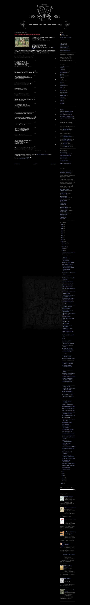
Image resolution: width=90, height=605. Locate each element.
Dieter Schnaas (63, 196)
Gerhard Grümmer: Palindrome (68, 458)
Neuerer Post (17, 163)
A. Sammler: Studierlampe (67, 281)
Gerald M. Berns (66, 129)
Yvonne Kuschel (63, 193)
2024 (62, 224)
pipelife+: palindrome (66, 254)
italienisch (62, 102)
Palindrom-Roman (64, 47)
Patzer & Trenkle (63, 190)
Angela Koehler (63, 217)
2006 (62, 483)
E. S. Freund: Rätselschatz (67, 284)
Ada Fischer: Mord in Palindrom (68, 463)
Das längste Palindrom (68, 496)
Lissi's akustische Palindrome (66, 114)
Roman (61, 88)
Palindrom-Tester (63, 152)
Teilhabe (61, 97)
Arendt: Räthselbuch (66, 308)
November (64, 244)
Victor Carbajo (66, 128)
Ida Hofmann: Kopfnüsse (67, 275)
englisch (61, 69)
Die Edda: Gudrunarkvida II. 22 (68, 415)
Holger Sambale (63, 215)
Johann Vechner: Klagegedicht (68, 398)
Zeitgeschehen (63, 85)
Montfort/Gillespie (66, 144)
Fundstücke (62, 80)
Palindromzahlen (63, 72)
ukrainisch (62, 103)
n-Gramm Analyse (63, 158)
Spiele (61, 100)
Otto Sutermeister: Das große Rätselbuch (27, 34)
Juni (63, 471)
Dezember (64, 243)
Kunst (61, 77)
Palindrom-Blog (63, 44)
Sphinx (63, 338)
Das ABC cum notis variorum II (68, 358)
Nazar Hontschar (63, 210)
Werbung (61, 84)
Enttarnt (61, 87)
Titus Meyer (65, 135)
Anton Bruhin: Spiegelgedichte (68, 435)
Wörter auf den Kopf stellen (65, 163)
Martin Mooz (65, 137)
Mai (63, 473)
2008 (62, 239)
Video (61, 82)
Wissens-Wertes (63, 75)
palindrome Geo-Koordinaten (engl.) (67, 118)
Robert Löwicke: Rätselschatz (68, 283)
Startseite (35, 163)
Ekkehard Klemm (63, 214)
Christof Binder (63, 211)
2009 (62, 237)
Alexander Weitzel (67, 140)
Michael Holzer (63, 203)
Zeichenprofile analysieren (65, 155)
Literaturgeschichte (23, 158)
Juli (63, 250)
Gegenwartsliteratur (64, 70)
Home (61, 50)
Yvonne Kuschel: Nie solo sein (68, 433)
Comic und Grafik (63, 92)
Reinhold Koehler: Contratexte (68, 465)
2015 (62, 226)
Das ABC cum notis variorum (68, 360)
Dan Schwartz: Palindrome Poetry (67, 116)
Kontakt (64, 50)
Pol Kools (65, 143)
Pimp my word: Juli (66, 469)
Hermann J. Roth (63, 197)
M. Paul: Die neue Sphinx (67, 286)
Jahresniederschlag (66, 467)
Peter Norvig (65, 130)
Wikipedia (62, 109)
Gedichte (61, 67)
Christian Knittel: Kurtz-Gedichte (68, 376)
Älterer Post (53, 163)
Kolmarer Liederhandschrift (67, 404)
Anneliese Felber (63, 213)
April (63, 475)
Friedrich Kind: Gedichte (67, 340)
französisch (62, 98)
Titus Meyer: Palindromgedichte (66, 111)
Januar (63, 480)
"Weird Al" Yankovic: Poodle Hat (68, 252)
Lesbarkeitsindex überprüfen (65, 162)
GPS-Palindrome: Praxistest (69, 554)
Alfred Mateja (63, 204)
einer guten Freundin (64, 189)
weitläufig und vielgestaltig (65, 172)
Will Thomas (65, 142)
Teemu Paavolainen (67, 136)
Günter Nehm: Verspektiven (67, 429)
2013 (62, 230)
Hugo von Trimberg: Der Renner (68, 410)
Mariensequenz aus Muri (67, 422)
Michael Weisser (63, 200)
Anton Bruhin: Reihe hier (67, 431)
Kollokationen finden (64, 160)
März (63, 477)
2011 (62, 233)
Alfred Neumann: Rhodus (67, 264)
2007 (62, 241)
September (64, 246)
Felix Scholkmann (64, 206)
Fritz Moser (62, 192)
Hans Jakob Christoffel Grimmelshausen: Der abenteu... (67, 367)
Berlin (61, 74)
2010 (62, 235)
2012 (62, 232)
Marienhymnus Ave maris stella (68, 406)
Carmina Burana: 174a (66, 417)
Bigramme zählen (63, 157)
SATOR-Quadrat (63, 95)
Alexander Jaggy (63, 207)
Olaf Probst (62, 199)
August (63, 248)
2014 (62, 228)
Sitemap (68, 50)
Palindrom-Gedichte (64, 46)
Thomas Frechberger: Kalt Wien (68, 446)
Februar (64, 478)
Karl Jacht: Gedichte (66, 316)
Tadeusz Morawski (67, 139)
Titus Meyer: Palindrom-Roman (66, 113)
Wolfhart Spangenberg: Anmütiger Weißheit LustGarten (67, 401)
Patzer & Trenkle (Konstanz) (42, 154)
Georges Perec (66, 146)
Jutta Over (62, 201)
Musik (61, 79)
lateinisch (62, 93)
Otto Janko (62, 218)
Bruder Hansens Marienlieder (68, 408)
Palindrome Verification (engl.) (66, 153)
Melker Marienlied (65, 424)
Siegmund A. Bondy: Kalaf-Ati (68, 262)
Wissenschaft (62, 90)
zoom (62, 34)
